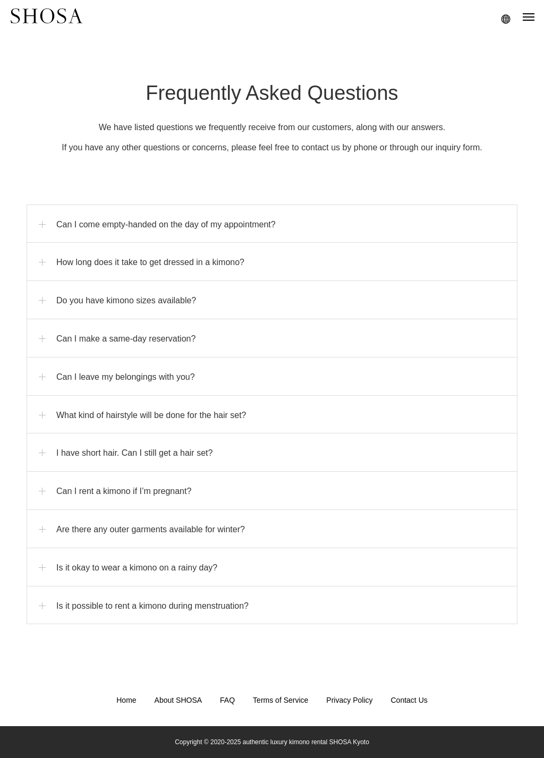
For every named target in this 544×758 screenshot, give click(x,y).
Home (126, 700)
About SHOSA (178, 700)
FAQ (227, 700)
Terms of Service (280, 700)
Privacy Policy (349, 700)
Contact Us (409, 700)
